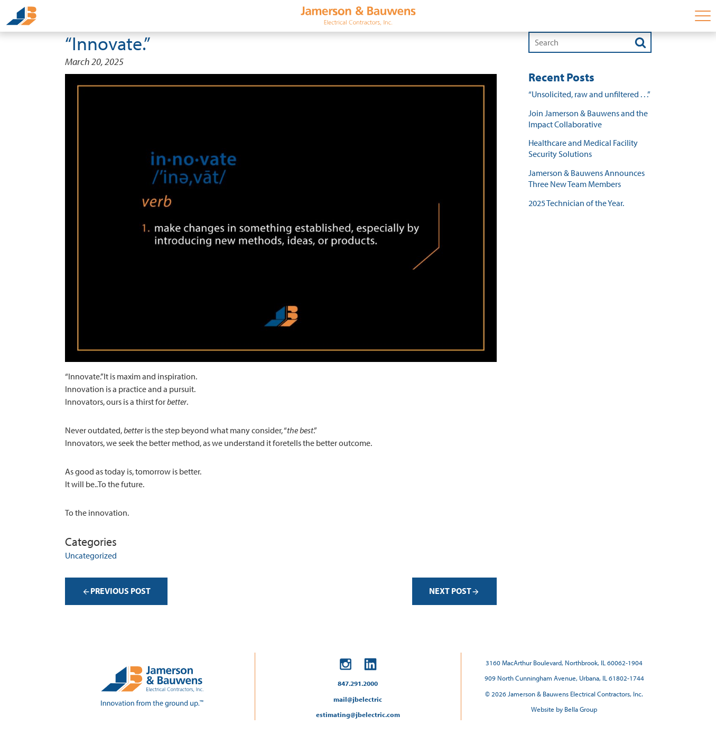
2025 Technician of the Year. (576, 203)
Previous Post (116, 590)
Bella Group (580, 709)
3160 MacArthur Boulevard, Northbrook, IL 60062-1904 (564, 662)
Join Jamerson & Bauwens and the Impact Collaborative (588, 118)
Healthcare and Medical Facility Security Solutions (583, 148)
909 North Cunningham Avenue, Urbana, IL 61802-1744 (564, 678)
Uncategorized (91, 555)
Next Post (454, 590)
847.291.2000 (358, 683)
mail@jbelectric (357, 699)
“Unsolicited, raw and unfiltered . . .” (589, 94)
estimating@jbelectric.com (358, 714)
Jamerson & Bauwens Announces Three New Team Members (586, 178)
